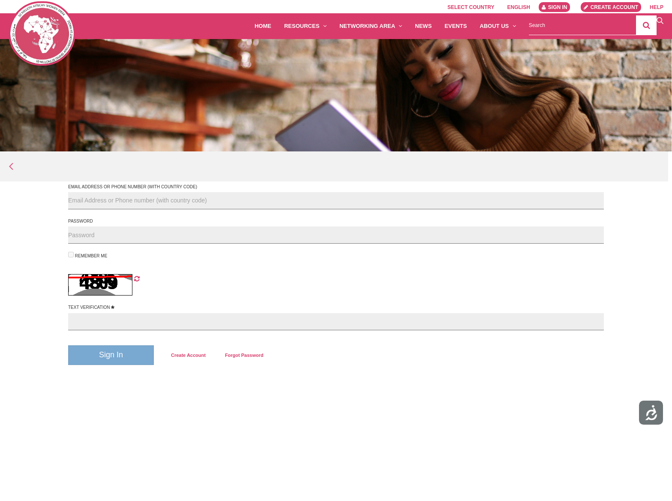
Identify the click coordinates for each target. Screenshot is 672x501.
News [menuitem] (423, 26)
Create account (611, 7)
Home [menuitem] (263, 26)
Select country (471, 7)
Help (656, 7)
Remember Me (87, 255)
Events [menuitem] (455, 26)
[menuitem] (188, 355)
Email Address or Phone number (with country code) (132, 186)
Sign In (554, 7)
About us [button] (498, 26)
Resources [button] (305, 26)
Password (80, 221)
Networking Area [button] (370, 26)
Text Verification (91, 307)
